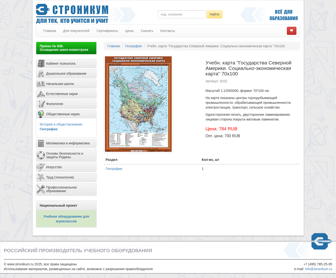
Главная (49, 31)
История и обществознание (61, 124)
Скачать (147, 31)
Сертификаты (107, 31)
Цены (129, 31)
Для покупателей (76, 31)
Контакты (167, 31)
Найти (214, 14)
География (49, 129)
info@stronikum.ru (318, 269)
